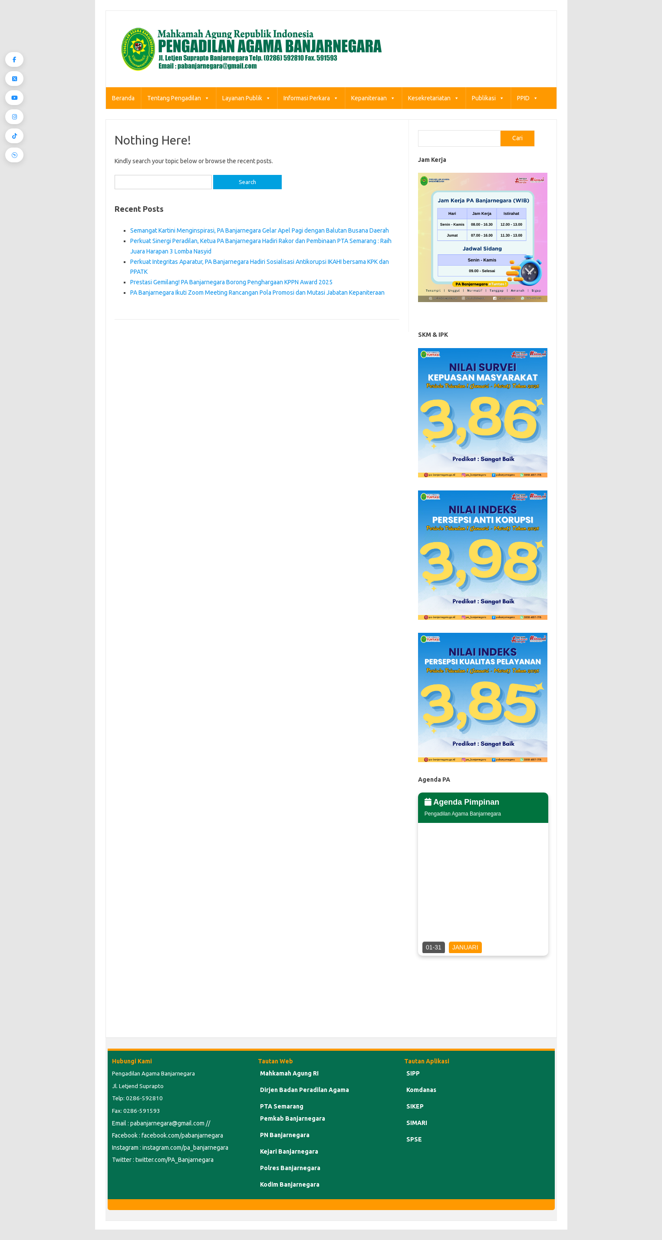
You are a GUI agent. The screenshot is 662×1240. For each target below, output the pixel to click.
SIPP (413, 1073)
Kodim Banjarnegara (289, 1184)
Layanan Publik (246, 98)
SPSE (414, 1139)
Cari (517, 138)
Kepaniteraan (373, 98)
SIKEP (415, 1106)
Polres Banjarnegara (290, 1167)
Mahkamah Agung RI (289, 1073)
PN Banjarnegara (285, 1134)
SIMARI (416, 1122)
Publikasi (488, 98)
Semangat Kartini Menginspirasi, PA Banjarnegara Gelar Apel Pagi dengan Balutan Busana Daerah (259, 230)
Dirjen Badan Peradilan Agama (304, 1089)
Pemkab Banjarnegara (292, 1118)
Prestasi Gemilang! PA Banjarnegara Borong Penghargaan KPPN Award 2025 (231, 282)
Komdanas (421, 1089)
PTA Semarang (281, 1106)
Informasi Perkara (311, 98)
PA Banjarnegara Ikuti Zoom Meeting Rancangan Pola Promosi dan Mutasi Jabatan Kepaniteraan (257, 292)
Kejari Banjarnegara (289, 1151)
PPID (527, 98)
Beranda (123, 98)
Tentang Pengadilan (178, 98)
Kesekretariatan (433, 98)
